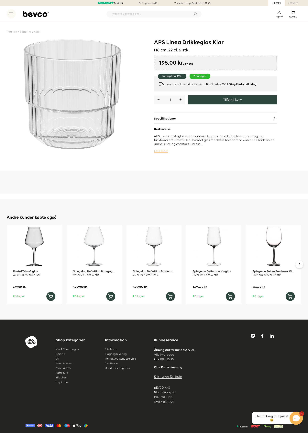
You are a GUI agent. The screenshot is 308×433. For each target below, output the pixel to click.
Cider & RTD (63, 368)
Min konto (111, 349)
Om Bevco (111, 363)
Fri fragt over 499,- (149, 3)
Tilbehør (25, 31)
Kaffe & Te (62, 373)
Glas (37, 31)
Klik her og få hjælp (168, 376)
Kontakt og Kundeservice (120, 358)
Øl (57, 358)
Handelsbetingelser (117, 368)
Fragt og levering (116, 354)
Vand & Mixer (64, 363)
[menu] (11, 13)
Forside (12, 31)
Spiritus (60, 354)
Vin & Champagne (67, 349)
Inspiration (62, 382)
